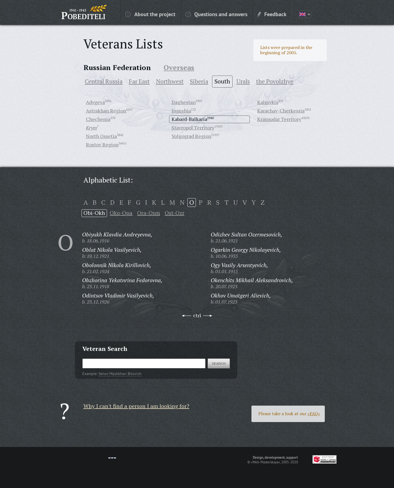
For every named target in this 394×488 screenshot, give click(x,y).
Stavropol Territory (193, 127)
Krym (91, 127)
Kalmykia (267, 102)
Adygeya (95, 102)
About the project (150, 14)
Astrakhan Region (106, 110)
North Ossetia (101, 136)
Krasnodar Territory (279, 119)
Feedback (271, 14)
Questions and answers (216, 14)
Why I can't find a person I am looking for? (136, 406)
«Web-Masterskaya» (265, 462)
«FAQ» (314, 414)
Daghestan (184, 102)
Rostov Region (102, 144)
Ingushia (181, 110)
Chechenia (98, 119)
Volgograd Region (191, 136)
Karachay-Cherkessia (281, 110)
